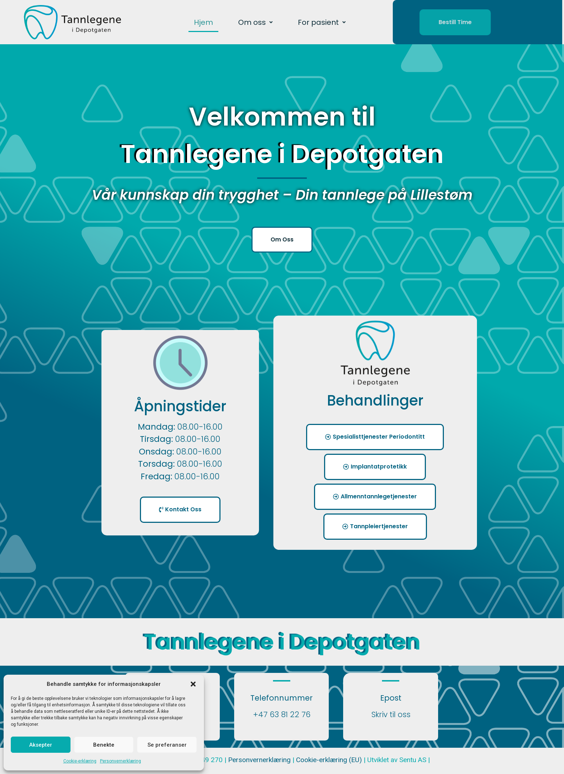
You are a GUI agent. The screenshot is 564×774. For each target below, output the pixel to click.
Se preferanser (167, 745)
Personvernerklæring (120, 761)
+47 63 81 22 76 (281, 714)
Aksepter (40, 745)
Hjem (203, 22)
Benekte (103, 745)
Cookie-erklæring (79, 761)
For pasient (322, 22)
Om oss (255, 22)
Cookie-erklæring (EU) (330, 760)
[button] (193, 684)
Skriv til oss (390, 714)
